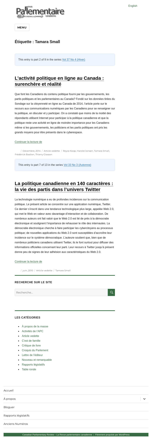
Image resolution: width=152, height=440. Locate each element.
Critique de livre (31, 345)
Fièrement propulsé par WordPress (112, 434)
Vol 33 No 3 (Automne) (77, 164)
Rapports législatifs (33, 364)
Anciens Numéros (16, 424)
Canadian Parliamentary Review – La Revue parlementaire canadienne (57, 434)
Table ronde (29, 369)
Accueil (8, 390)
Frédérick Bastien (24, 154)
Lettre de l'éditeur (32, 355)
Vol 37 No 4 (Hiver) (73, 59)
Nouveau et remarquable (37, 359)
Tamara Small (101, 150)
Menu (22, 27)
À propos (10, 398)
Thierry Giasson (43, 154)
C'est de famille (31, 340)
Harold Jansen (85, 150)
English (132, 5)
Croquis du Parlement (35, 350)
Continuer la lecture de (28, 141)
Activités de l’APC (32, 331)
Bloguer (9, 407)
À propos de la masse (35, 326)
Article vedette (52, 150)
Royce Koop (69, 150)
